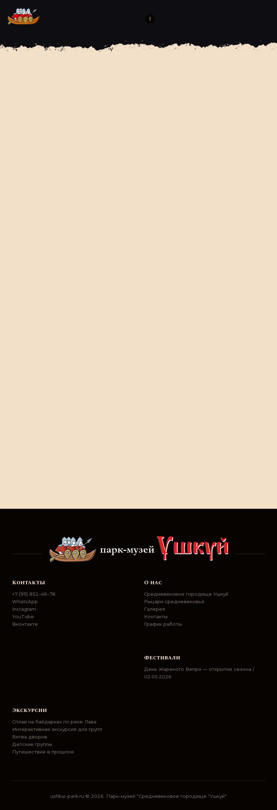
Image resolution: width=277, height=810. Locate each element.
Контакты (156, 616)
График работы (163, 624)
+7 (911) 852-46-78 (33, 594)
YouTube (23, 616)
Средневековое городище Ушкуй (186, 594)
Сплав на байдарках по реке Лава (54, 721)
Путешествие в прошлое (43, 752)
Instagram (24, 609)
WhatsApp (25, 601)
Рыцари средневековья (174, 601)
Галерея (154, 609)
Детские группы (32, 744)
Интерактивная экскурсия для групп (57, 729)
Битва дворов (29, 737)
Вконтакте (25, 624)
